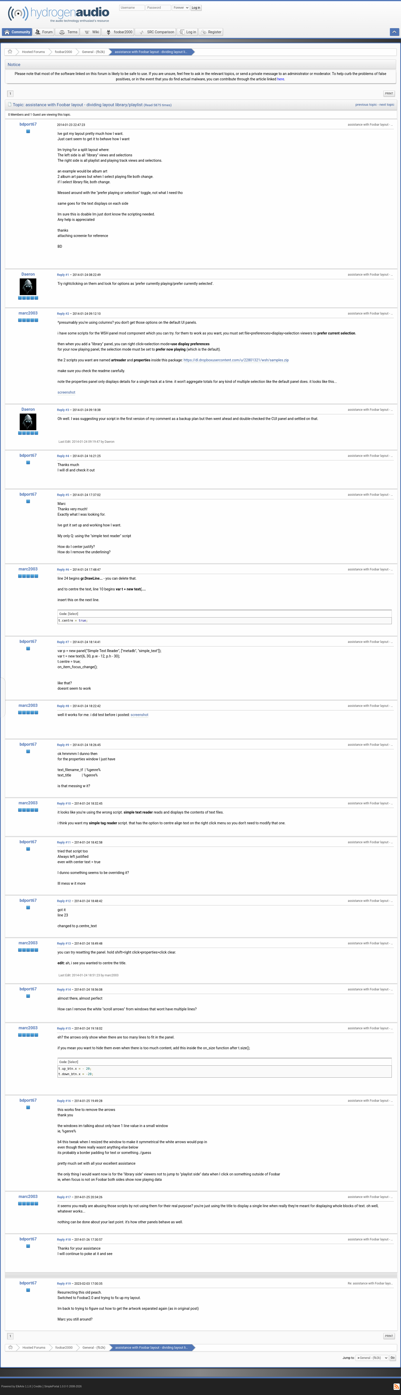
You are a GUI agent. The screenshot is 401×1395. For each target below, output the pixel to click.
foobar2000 (63, 52)
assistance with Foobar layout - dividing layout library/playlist (159, 52)
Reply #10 (64, 803)
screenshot (66, 392)
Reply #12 (64, 901)
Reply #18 (64, 1239)
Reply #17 (64, 1197)
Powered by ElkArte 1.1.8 (16, 1386)
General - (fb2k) (93, 52)
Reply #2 (63, 314)
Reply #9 (63, 745)
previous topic (366, 104)
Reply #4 (63, 456)
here (280, 79)
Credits (38, 1386)
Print (389, 93)
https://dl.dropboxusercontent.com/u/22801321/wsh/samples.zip (236, 360)
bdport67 (28, 124)
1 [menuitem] (10, 93)
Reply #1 (63, 275)
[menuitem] (389, 94)
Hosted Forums (33, 52)
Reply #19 (64, 1283)
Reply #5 (63, 495)
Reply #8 (63, 706)
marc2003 (28, 313)
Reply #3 (63, 410)
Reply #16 (64, 1101)
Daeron (28, 274)
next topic (387, 104)
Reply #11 (64, 842)
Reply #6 (63, 569)
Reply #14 (64, 989)
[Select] (73, 614)
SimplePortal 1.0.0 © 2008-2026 (63, 1386)
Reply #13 (64, 943)
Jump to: (349, 1358)
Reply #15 (64, 1028)
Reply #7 (63, 642)
